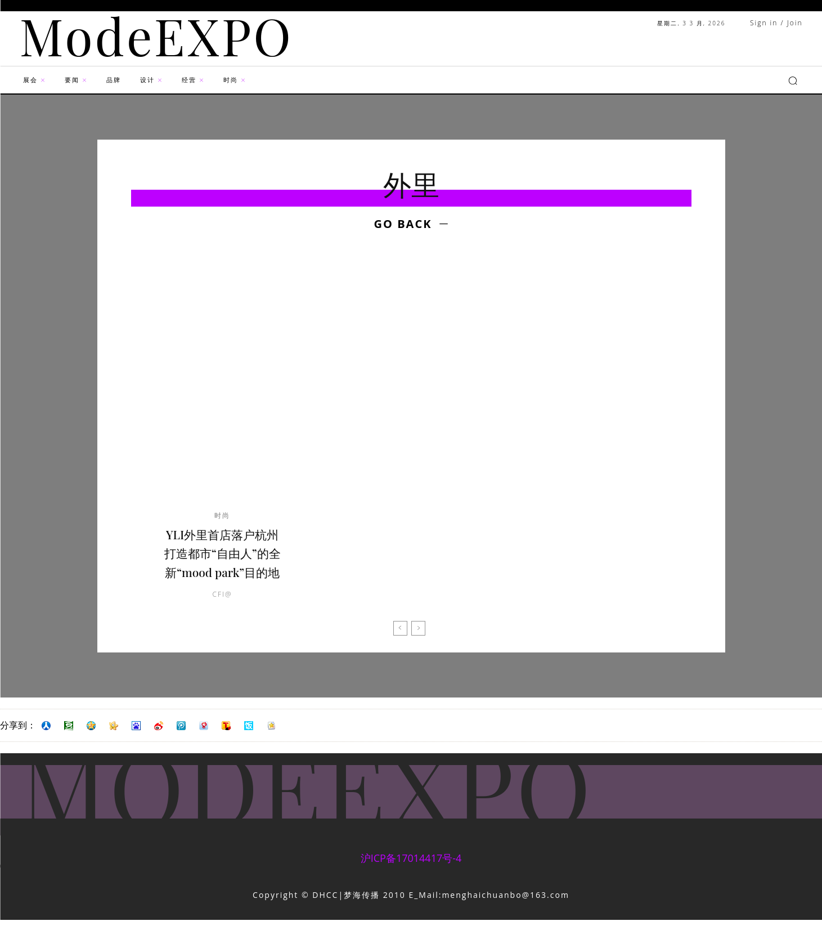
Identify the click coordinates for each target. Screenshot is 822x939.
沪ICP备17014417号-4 (411, 877)
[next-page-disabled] (418, 647)
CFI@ (222, 613)
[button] (793, 80)
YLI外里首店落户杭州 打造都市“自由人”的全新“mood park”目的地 (222, 562)
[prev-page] (400, 647)
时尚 (222, 515)
